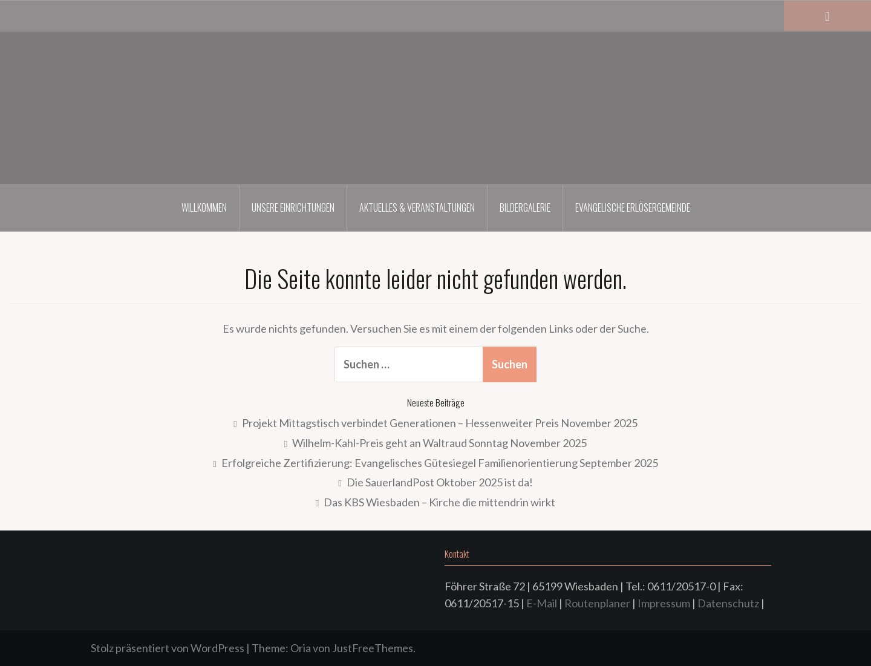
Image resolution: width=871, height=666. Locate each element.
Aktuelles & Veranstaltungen (417, 207)
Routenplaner (597, 603)
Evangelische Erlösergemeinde (632, 207)
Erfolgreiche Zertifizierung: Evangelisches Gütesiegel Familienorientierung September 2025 (439, 462)
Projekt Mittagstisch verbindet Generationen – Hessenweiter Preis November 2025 (440, 422)
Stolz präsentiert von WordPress (167, 648)
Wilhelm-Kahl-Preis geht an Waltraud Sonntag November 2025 (439, 442)
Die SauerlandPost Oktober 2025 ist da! (440, 482)
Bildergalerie (525, 207)
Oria (300, 648)
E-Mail (541, 603)
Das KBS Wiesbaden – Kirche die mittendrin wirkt (439, 502)
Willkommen (204, 207)
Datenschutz (728, 603)
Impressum (664, 603)
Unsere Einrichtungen (293, 207)
